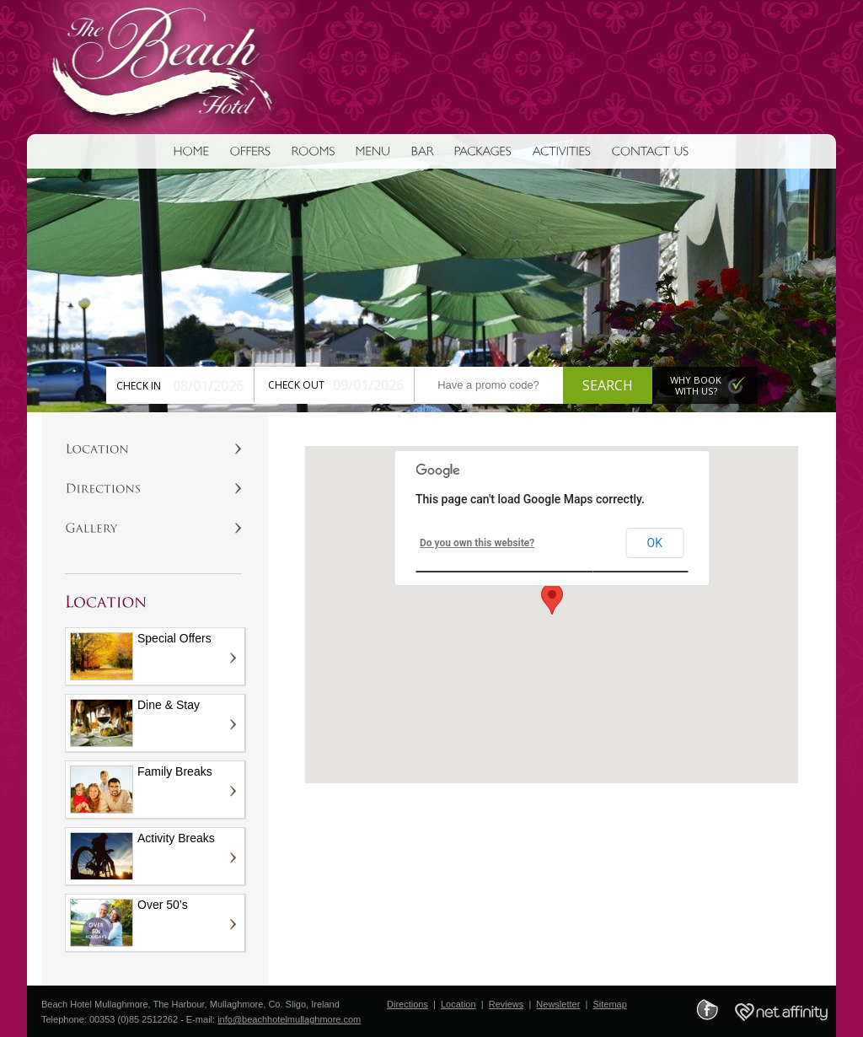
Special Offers (141, 655)
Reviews (506, 1004)
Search (607, 385)
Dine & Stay (135, 722)
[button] (552, 599)
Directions (407, 1004)
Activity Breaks (142, 855)
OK (654, 543)
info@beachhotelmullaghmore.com (289, 1019)
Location (458, 1004)
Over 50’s (129, 922)
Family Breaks (141, 789)
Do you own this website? (477, 543)
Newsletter (558, 1004)
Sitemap (609, 1004)
